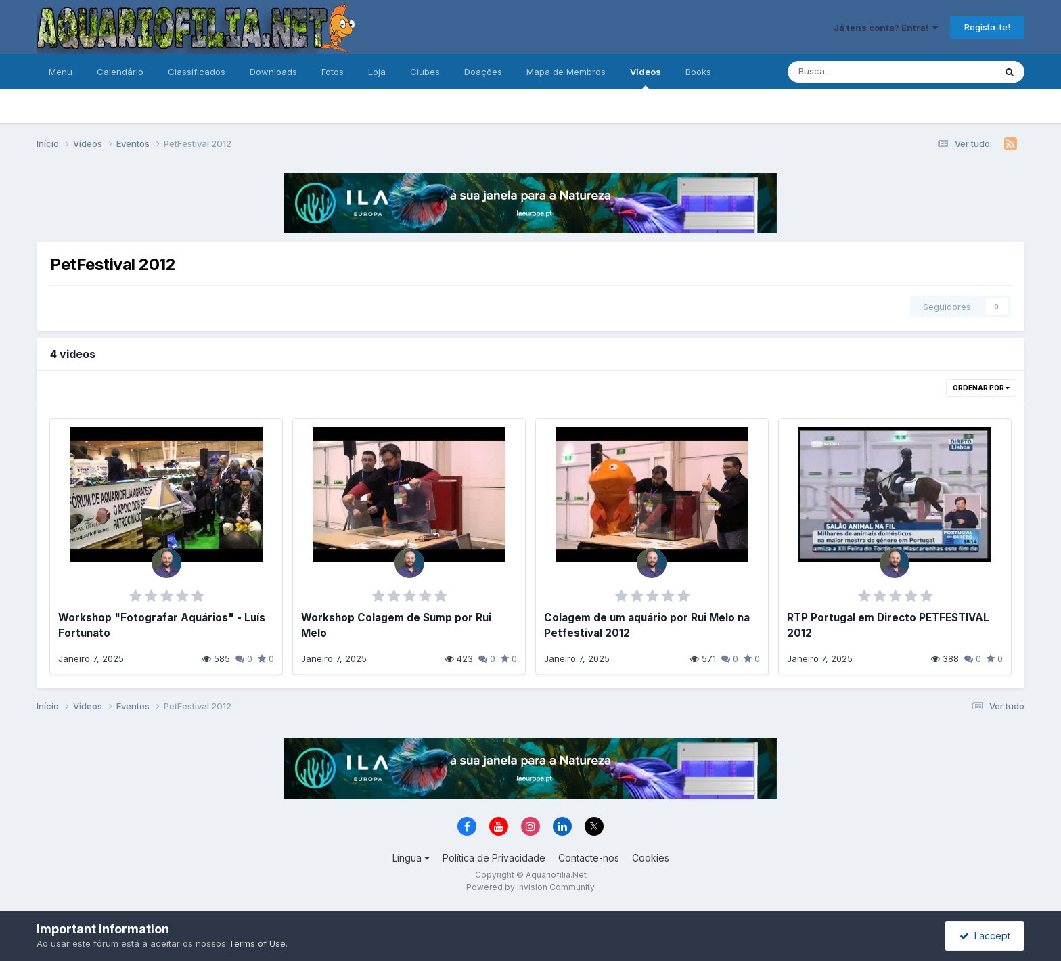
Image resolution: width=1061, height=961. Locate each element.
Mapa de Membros (566, 71)
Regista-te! (987, 27)
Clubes (425, 71)
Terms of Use (257, 943)
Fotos (332, 71)
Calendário (120, 71)
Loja (377, 71)
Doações (483, 71)
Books (698, 71)
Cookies (650, 858)
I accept (985, 935)
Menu (60, 71)
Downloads (273, 71)
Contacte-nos (588, 858)
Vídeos (645, 77)
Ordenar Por (981, 388)
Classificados (196, 71)
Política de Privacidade (494, 858)
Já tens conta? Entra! (886, 27)
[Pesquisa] (847, 72)
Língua (411, 858)
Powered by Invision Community (530, 887)
